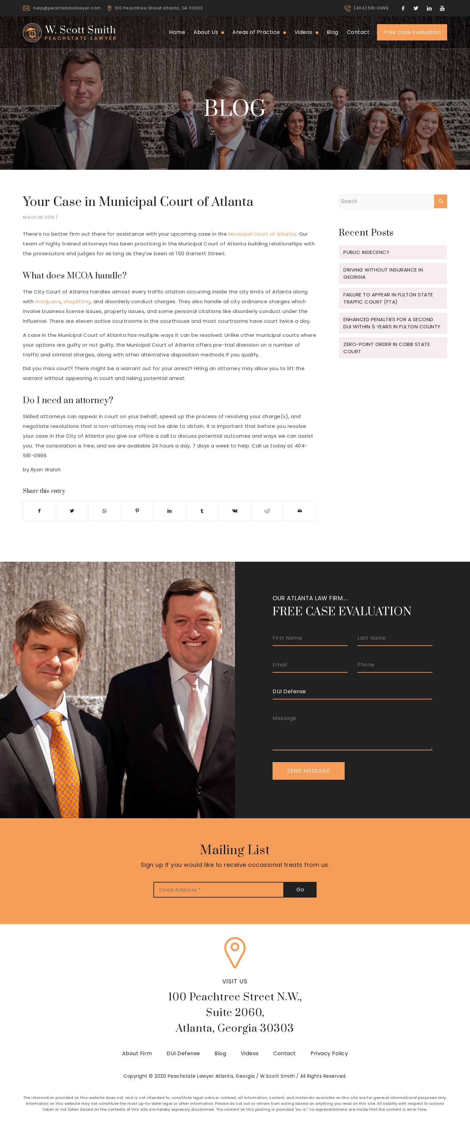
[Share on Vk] (235, 511)
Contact (284, 1053)
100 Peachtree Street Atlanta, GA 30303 (159, 8)
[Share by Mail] (300, 511)
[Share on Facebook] (39, 511)
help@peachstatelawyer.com (67, 8)
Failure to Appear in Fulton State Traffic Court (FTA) (388, 298)
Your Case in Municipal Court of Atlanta (138, 202)
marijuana (48, 301)
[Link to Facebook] (403, 8)
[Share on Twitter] (72, 511)
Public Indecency (366, 252)
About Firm (137, 1053)
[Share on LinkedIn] (170, 511)
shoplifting (77, 301)
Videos (250, 1053)
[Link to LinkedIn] (429, 8)
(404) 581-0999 (370, 8)
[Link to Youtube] (442, 8)
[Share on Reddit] (267, 511)
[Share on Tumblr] (202, 511)
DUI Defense (183, 1053)
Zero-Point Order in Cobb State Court (386, 348)
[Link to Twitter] (416, 8)
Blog (220, 1053)
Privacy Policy (329, 1053)
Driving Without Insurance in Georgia (383, 273)
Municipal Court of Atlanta (262, 233)
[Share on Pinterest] (137, 511)
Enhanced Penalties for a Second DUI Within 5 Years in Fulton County (392, 323)
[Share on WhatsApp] (104, 511)
